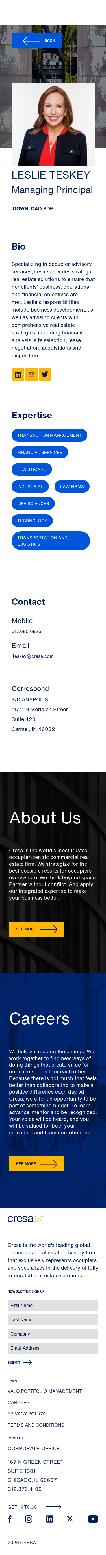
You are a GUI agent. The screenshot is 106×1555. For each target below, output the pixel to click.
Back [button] (49, 40)
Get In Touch (35, 1507)
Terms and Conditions (36, 1425)
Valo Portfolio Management (45, 1391)
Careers (19, 1402)
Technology (32, 520)
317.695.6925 (26, 631)
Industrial (30, 486)
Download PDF (33, 208)
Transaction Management (49, 435)
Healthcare (31, 469)
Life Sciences (33, 503)
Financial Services (39, 452)
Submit (14, 1362)
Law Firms (72, 486)
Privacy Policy (26, 1413)
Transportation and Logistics (42, 540)
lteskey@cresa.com (33, 656)
